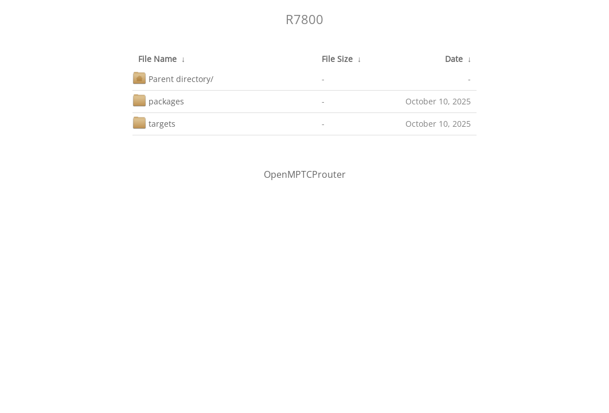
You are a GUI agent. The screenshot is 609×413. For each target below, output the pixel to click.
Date (454, 58)
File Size (337, 58)
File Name (157, 58)
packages (158, 100)
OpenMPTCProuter (305, 174)
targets (153, 122)
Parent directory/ (172, 77)
